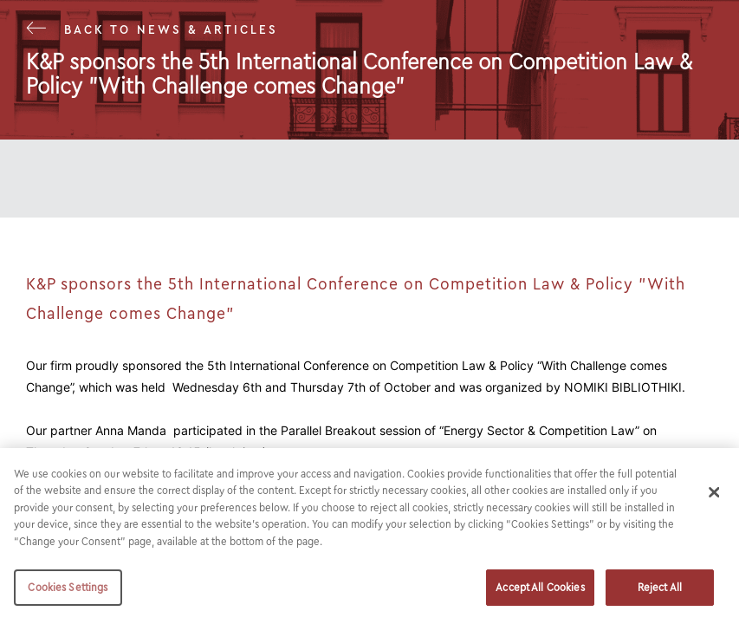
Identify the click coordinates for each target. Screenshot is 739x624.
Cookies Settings (67, 587)
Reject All (660, 587)
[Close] (715, 492)
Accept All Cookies (540, 587)
